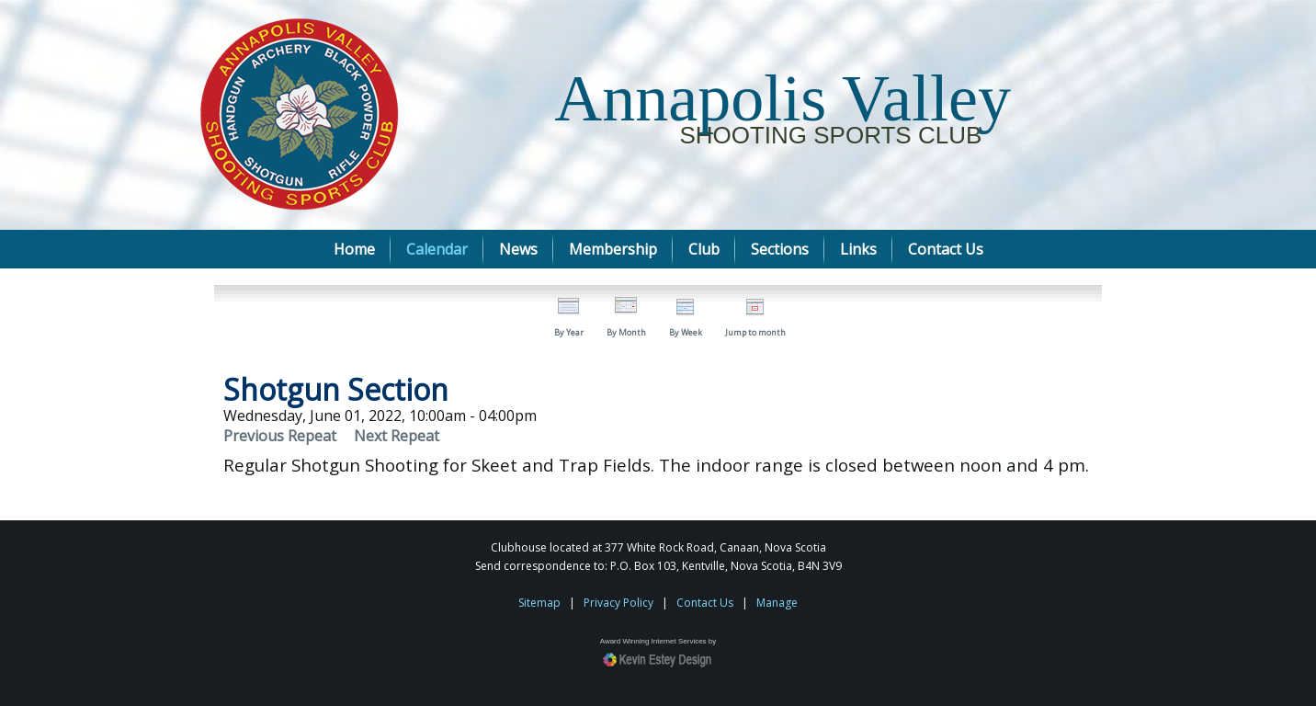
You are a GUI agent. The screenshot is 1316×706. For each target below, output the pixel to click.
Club (704, 249)
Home (354, 249)
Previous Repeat (279, 436)
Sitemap (539, 602)
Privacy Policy (618, 602)
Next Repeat (396, 436)
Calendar (437, 249)
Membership (613, 249)
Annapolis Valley (782, 98)
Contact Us (945, 249)
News (518, 249)
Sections (780, 249)
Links (858, 249)
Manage (777, 602)
